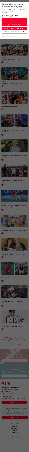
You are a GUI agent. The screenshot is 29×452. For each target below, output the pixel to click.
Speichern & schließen (14, 24)
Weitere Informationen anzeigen (14, 31)
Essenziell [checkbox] (6, 15)
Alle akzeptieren (14, 20)
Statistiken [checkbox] (15, 15)
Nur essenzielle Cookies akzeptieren (14, 28)
